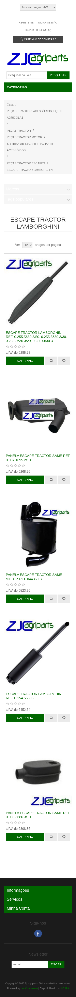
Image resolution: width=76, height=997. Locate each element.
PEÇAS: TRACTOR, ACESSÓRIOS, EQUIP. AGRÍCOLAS (35, 114)
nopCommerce (29, 988)
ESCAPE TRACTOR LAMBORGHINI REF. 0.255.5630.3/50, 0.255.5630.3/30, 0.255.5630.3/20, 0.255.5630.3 (36, 337)
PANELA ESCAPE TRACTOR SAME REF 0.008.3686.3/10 (38, 815)
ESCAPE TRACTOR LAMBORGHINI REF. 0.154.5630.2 (34, 696)
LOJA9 (65, 988)
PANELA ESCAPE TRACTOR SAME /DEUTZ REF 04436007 (34, 577)
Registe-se (26, 22)
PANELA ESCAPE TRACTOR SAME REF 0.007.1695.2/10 (38, 458)
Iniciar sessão (47, 22)
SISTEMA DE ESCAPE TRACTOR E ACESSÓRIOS (30, 147)
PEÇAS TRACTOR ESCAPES (26, 163)
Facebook (38, 933)
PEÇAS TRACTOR (19, 130)
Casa (10, 104)
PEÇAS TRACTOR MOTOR (24, 137)
